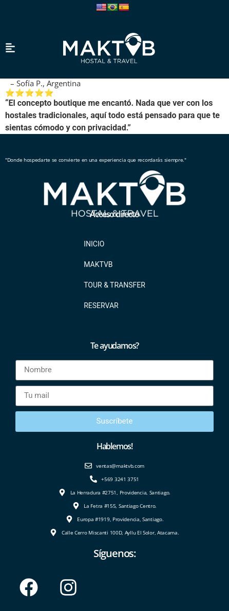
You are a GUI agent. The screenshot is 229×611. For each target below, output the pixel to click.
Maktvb (98, 264)
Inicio (94, 244)
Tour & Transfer (114, 285)
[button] (10, 47)
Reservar (101, 305)
